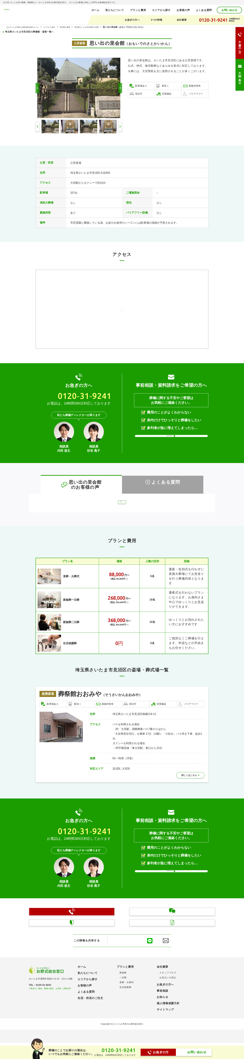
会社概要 (182, 19)
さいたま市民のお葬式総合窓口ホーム (27, 27)
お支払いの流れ (167, 983)
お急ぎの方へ (132, 19)
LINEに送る (133, 946)
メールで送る (164, 946)
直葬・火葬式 (65, 582)
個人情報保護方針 (168, 1009)
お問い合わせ (229, 10)
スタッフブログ (167, 978)
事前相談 (162, 996)
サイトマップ (165, 1015)
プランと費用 (138, 10)
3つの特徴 (156, 19)
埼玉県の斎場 (74, 27)
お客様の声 (183, 10)
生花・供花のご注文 (90, 1003)
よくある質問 (204, 10)
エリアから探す (161, 10)
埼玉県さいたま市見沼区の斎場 (99, 27)
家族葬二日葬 (65, 628)
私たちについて (114, 10)
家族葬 (123, 978)
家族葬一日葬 (65, 605)
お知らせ (162, 1002)
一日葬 (123, 983)
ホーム (95, 10)
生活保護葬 (63, 649)
